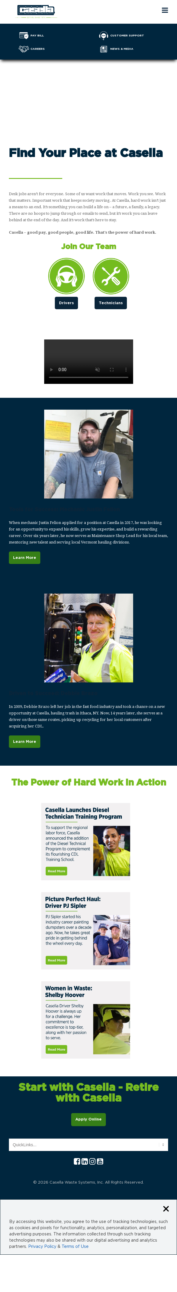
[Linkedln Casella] (85, 1162)
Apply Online (88, 1119)
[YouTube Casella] (100, 1162)
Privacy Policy (42, 1247)
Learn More (24, 558)
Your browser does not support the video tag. (88, 87)
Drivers (66, 303)
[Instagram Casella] (92, 1162)
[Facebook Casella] (77, 1162)
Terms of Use (75, 1247)
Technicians (111, 303)
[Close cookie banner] (166, 1209)
